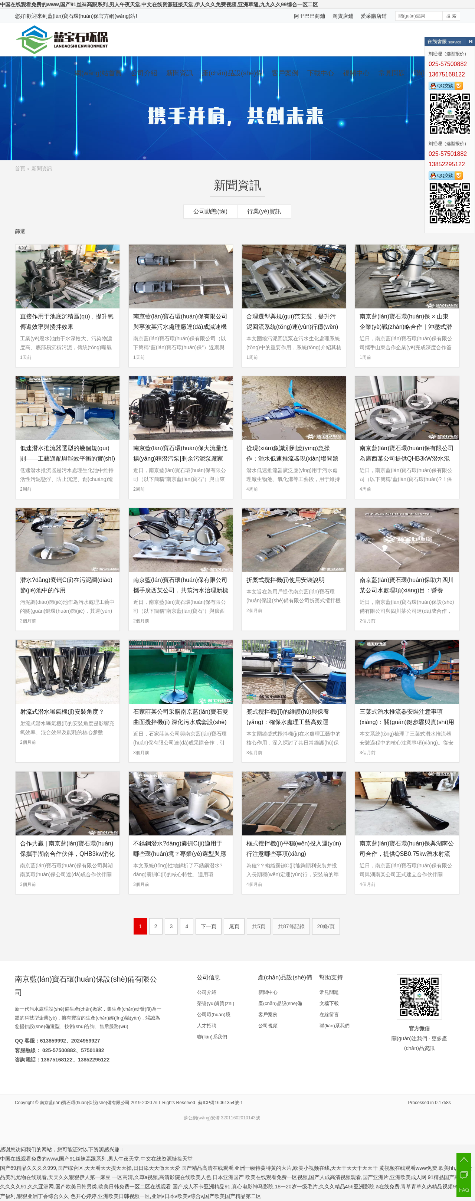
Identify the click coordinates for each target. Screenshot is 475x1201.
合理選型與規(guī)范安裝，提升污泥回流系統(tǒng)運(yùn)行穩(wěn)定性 (292, 326)
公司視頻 (268, 1025)
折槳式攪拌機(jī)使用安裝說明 (285, 580)
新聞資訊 (179, 73)
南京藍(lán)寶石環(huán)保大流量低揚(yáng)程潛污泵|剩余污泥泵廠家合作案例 (180, 458)
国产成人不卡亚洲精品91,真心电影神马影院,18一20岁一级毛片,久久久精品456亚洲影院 (273, 1186)
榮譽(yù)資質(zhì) (215, 1003)
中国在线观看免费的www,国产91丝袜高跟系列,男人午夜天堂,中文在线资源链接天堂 (96, 1159)
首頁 (20, 168)
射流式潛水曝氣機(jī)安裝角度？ (62, 712)
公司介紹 (144, 73)
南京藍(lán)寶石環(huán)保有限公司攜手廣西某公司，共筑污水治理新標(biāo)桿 (180, 590)
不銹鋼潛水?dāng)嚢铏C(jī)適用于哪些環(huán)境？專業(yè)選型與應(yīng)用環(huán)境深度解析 (179, 853)
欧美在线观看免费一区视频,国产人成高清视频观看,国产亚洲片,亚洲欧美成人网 (335, 1177)
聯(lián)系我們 (212, 1037)
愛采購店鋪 (374, 16)
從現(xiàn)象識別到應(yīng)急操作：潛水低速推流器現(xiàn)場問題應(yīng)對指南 (292, 458)
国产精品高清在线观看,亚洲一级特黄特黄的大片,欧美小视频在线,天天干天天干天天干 (279, 1168)
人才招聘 (206, 1025)
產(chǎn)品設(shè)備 (232, 73)
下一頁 (208, 926)
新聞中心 (268, 992)
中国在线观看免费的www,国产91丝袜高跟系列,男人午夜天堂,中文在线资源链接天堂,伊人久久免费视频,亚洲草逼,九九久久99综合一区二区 (159, 4)
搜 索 (451, 16)
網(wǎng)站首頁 (98, 73)
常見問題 (392, 73)
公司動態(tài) (210, 211)
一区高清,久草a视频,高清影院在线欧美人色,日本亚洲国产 (178, 1177)
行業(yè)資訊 (264, 211)
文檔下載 (329, 1003)
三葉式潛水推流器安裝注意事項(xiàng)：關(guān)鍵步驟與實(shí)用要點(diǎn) (407, 722)
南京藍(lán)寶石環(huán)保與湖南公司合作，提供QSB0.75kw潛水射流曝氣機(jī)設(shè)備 (407, 853)
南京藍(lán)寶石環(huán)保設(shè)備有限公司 (85, 1102)
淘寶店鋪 (342, 16)
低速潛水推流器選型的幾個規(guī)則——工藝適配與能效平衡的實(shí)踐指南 (67, 458)
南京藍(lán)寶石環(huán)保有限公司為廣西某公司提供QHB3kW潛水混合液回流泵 (407, 458)
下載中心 (320, 73)
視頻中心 (356, 73)
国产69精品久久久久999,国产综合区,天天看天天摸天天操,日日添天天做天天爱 (90, 1168)
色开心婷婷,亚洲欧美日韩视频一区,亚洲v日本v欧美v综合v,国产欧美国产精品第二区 (166, 1196)
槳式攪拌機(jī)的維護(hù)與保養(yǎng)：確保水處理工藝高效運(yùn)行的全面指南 (287, 722)
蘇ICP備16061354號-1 (220, 1102)
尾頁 (234, 926)
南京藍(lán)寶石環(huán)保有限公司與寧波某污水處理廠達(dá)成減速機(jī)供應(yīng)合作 (180, 326)
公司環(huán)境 (213, 1014)
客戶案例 (285, 73)
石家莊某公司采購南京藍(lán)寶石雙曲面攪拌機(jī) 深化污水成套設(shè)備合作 (180, 722)
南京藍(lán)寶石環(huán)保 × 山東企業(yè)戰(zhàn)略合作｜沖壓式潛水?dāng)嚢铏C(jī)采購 (406, 326)
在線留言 (329, 1014)
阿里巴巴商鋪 (309, 16)
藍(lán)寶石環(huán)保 (73, 16)
